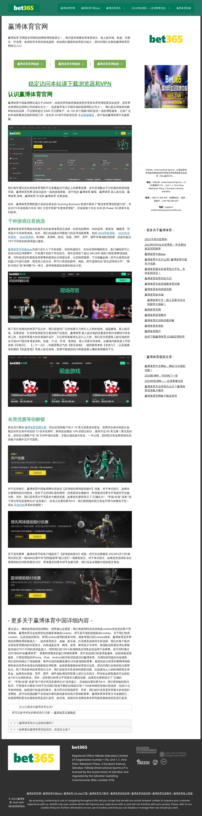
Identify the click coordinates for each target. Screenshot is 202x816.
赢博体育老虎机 (154, 304)
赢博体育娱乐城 (154, 273)
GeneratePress (16, 805)
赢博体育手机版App (20, 249)
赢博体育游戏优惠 (140, 793)
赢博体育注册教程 (65, 712)
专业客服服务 (86, 115)
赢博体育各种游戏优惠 (158, 267)
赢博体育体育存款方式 (158, 257)
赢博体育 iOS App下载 (75, 793)
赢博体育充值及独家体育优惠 (162, 262)
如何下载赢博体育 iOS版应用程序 (165, 315)
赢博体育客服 (184, 8)
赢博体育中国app (90, 8)
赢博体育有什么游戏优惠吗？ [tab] (32, 722)
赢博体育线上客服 (183, 793)
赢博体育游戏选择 (119, 793)
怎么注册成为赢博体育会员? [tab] (31, 706)
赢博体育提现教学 (155, 293)
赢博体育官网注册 (35, 427)
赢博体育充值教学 (161, 793)
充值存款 (19, 505)
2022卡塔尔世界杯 (156, 217)
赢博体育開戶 (153, 309)
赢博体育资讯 (117, 8)
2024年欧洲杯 (106, 233)
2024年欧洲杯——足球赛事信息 (152, 8)
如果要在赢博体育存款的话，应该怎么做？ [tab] (40, 729)
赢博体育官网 (68, 8)
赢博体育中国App (52, 793)
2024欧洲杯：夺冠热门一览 (161, 354)
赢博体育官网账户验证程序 (161, 374)
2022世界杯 (26, 237)
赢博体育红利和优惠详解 (159, 298)
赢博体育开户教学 (98, 793)
